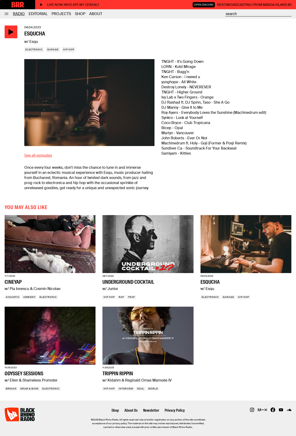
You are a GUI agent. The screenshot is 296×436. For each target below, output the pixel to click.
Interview (126, 388)
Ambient (29, 297)
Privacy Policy (175, 410)
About (95, 13)
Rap (121, 297)
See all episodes (38, 155)
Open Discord (203, 4)
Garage (53, 49)
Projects (61, 13)
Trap (131, 297)
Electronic (34, 49)
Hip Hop (68, 49)
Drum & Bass (29, 388)
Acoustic (12, 297)
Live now (69, 4)
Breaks (11, 388)
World (153, 388)
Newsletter (151, 410)
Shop (80, 13)
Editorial (38, 13)
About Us (131, 410)
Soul (140, 388)
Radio (19, 13)
